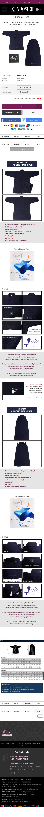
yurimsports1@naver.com (15, 799)
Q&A (38, 136)
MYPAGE (27, 2)
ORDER (38, 2)
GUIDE (12, 744)
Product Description (22, 149)
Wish (32, 113)
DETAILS (16, 136)
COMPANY (5, 744)
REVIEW (27, 136)
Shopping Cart (12, 113)
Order (22, 106)
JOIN (16, 2)
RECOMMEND (5, 136)
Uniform (19, 17)
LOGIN (5, 2)
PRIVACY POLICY (33, 744)
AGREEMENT (21, 744)
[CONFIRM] (29, 792)
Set (27, 17)
